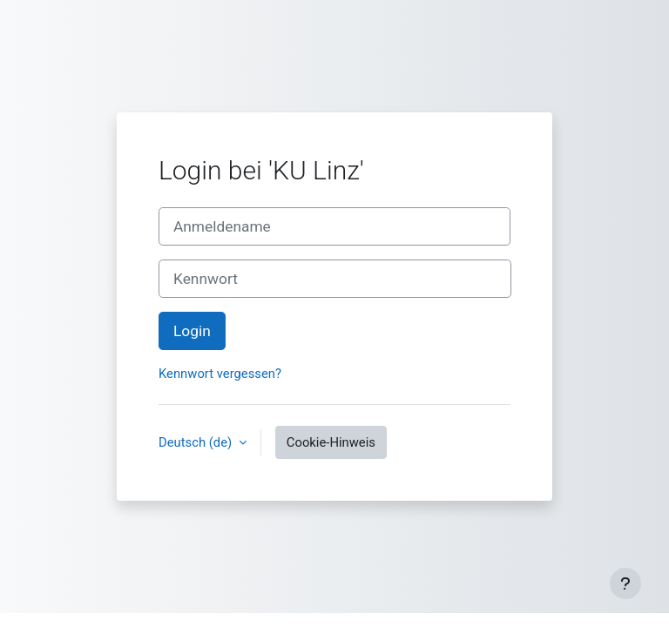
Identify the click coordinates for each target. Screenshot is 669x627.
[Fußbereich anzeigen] (625, 583)
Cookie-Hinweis (331, 442)
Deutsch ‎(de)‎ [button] (197, 442)
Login (192, 331)
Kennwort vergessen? (220, 373)
